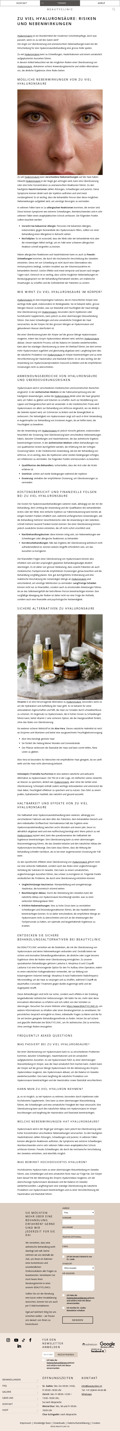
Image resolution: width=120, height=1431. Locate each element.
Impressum (25, 1422)
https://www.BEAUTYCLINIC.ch (82, 1006)
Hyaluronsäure (25, 35)
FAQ (4, 1385)
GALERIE (6, 1391)
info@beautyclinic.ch (92, 1385)
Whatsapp (87, 1394)
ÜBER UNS (7, 1397)
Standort (67, 1263)
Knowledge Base (42, 1422)
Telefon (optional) (71, 1237)
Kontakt (21, 3)
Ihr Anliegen (68, 1273)
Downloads (59, 1422)
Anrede (65, 1208)
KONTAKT (7, 1403)
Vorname (66, 1217)
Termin (61, 3)
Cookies (96, 1422)
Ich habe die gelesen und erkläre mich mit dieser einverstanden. (78, 1299)
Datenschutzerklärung (77, 1298)
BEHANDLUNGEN (11, 1379)
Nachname (67, 1227)
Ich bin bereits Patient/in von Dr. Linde (77, 1258)
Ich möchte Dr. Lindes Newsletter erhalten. (74, 1309)
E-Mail (65, 1246)
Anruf (101, 3)
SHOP (5, 1409)
